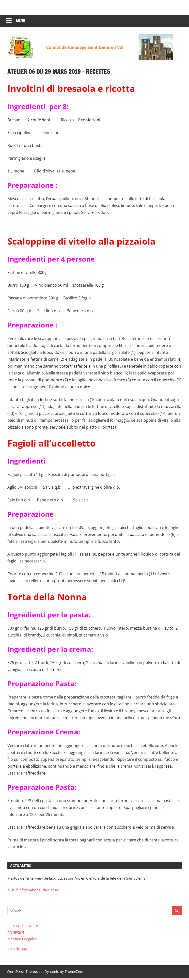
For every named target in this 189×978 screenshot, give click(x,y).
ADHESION (16, 932)
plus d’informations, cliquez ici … (35, 889)
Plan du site (17, 949)
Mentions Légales (22, 938)
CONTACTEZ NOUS (23, 925)
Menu (20, 20)
